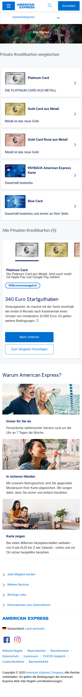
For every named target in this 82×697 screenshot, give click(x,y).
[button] (8, 5)
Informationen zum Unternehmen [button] (28, 605)
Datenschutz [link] (10, 656)
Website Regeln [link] (12, 651)
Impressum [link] (31, 656)
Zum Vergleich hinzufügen (29, 349)
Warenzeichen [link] (36, 651)
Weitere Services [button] (18, 584)
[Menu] (8, 6)
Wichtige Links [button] (16, 595)
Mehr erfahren (29, 337)
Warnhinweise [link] (59, 651)
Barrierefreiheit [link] (38, 662)
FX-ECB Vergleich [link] (54, 656)
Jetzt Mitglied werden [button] (21, 574)
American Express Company (44, 672)
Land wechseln (35, 628)
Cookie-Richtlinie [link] (13, 662)
